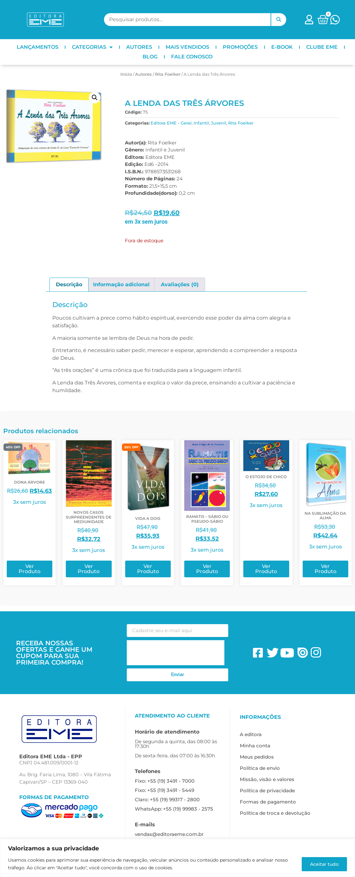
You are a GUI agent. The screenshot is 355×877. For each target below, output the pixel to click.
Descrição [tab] (69, 284)
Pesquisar (278, 19)
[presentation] (175, 652)
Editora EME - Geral (171, 122)
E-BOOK (282, 47)
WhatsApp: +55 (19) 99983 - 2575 (174, 809)
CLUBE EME (322, 47)
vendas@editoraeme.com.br (169, 834)
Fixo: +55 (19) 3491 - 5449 (164, 790)
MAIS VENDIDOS (187, 47)
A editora (251, 734)
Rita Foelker (167, 74)
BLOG (150, 57)
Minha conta (255, 746)
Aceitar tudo (323, 864)
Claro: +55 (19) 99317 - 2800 (167, 799)
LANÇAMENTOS (37, 47)
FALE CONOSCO (191, 57)
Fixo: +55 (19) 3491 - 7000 (165, 781)
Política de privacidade (267, 790)
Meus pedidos (257, 757)
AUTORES (139, 47)
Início (126, 74)
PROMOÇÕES (240, 47)
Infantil (201, 122)
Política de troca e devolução (275, 813)
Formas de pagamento (268, 802)
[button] (94, 97)
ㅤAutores (143, 74)
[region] (177, 858)
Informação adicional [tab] (121, 284)
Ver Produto (29, 568)
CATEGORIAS (92, 47)
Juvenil (218, 122)
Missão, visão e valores (267, 779)
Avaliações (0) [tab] (180, 284)
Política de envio (260, 768)
